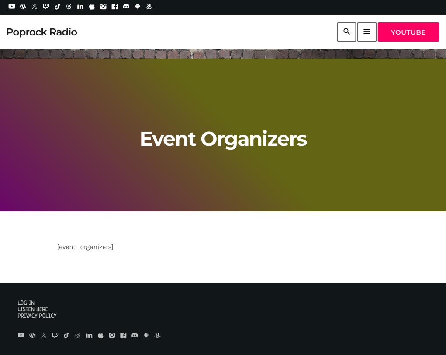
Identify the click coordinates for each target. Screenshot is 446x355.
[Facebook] (114, 7)
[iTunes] (91, 7)
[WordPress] (23, 7)
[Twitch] (46, 7)
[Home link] (41, 32)
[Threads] (69, 7)
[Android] (137, 7)
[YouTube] (11, 7)
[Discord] (126, 7)
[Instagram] (103, 7)
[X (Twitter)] (34, 7)
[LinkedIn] (80, 7)
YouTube (408, 32)
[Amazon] (148, 7)
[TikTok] (57, 7)
